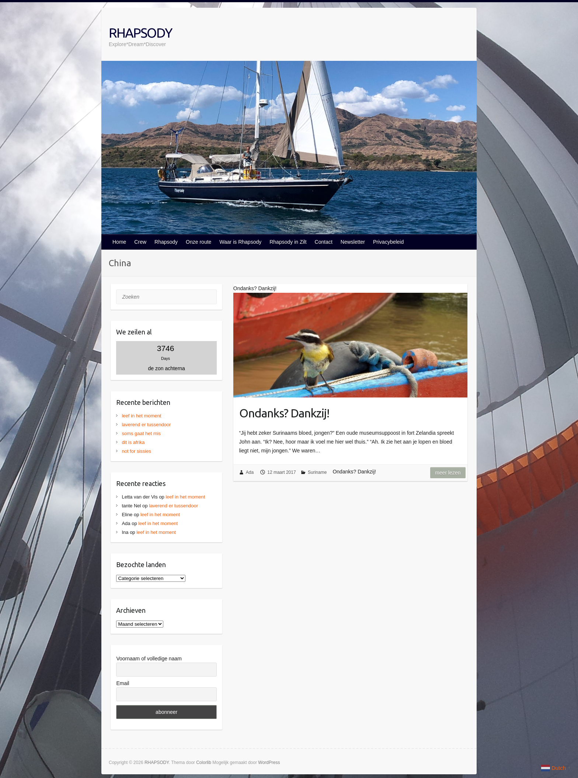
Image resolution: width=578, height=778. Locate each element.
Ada (250, 472)
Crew (140, 242)
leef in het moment (141, 415)
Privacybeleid (388, 242)
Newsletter (353, 242)
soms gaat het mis (141, 433)
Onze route (198, 242)
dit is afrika (133, 442)
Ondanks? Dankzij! (284, 413)
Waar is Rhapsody (240, 242)
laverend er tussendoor (146, 424)
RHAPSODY (140, 32)
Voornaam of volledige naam (148, 658)
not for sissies (136, 451)
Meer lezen (447, 473)
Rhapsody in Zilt (287, 242)
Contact (323, 242)
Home (119, 242)
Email (122, 683)
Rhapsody (166, 242)
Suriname (317, 472)
